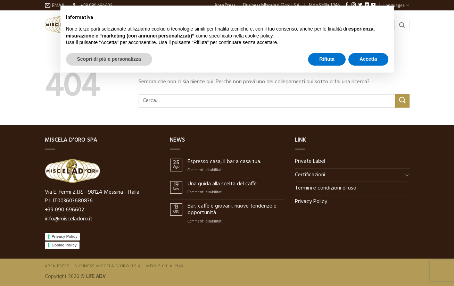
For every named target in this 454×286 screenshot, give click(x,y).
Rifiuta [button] (327, 59)
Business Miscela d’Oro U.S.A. (108, 266)
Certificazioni (310, 174)
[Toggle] (407, 175)
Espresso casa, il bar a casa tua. (224, 162)
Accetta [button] (368, 59)
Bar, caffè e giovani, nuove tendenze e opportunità (232, 209)
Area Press (57, 266)
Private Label (310, 161)
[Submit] (402, 101)
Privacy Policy (65, 236)
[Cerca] (402, 25)
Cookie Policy (64, 245)
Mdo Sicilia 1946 (164, 266)
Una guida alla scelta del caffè (222, 184)
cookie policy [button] (258, 36)
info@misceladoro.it (68, 219)
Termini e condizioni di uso (325, 188)
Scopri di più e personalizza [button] (109, 59)
